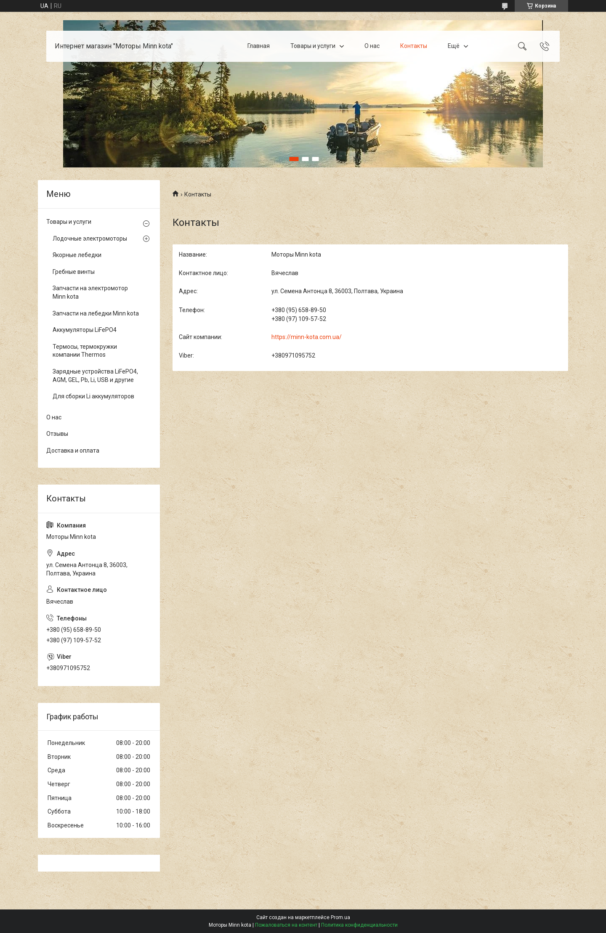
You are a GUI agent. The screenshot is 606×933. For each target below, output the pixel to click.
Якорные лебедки (77, 255)
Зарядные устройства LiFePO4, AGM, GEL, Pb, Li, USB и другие (95, 375)
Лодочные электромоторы (90, 238)
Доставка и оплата (72, 450)
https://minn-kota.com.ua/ (306, 337)
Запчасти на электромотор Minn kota (90, 292)
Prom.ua (340, 917)
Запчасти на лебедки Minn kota (96, 313)
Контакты (413, 45)
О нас (372, 45)
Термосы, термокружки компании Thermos (85, 350)
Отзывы (57, 433)
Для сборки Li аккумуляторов (93, 396)
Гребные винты (74, 271)
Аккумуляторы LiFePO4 (85, 329)
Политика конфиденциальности (359, 925)
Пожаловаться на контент (286, 925)
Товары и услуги (312, 45)
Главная (258, 45)
